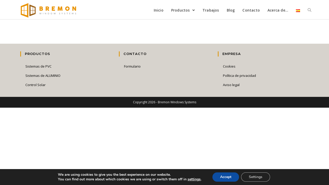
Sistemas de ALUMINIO (42, 75)
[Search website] (309, 10)
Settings (255, 176)
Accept (225, 176)
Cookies (229, 66)
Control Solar (35, 84)
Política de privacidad (239, 75)
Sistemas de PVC (38, 66)
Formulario (132, 66)
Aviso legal (231, 84)
